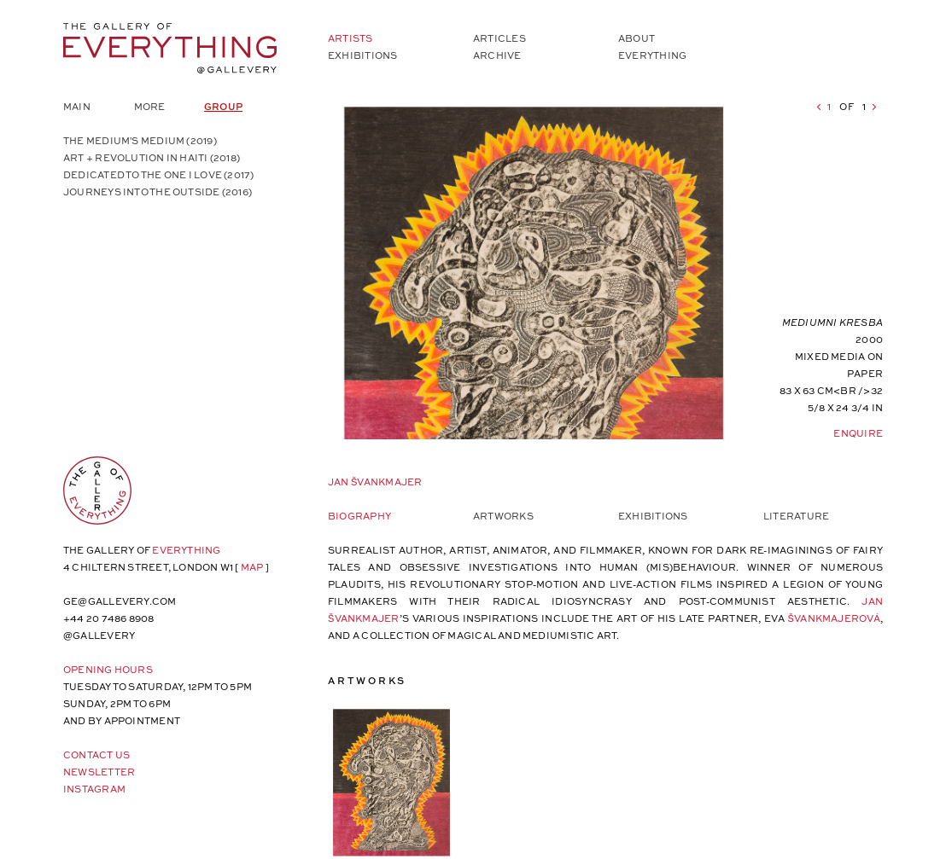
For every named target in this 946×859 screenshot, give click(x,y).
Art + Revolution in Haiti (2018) (151, 157)
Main (77, 106)
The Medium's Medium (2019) (140, 140)
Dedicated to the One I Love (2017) (158, 174)
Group (223, 106)
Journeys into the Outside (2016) (157, 191)
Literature (796, 515)
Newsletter (99, 771)
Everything (652, 55)
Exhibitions (362, 55)
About (636, 38)
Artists (350, 38)
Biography (359, 515)
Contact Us (96, 754)
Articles (499, 38)
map (252, 566)
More (150, 106)
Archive (497, 55)
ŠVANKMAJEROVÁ (834, 618)
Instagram (94, 788)
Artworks (503, 515)
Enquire (858, 433)
